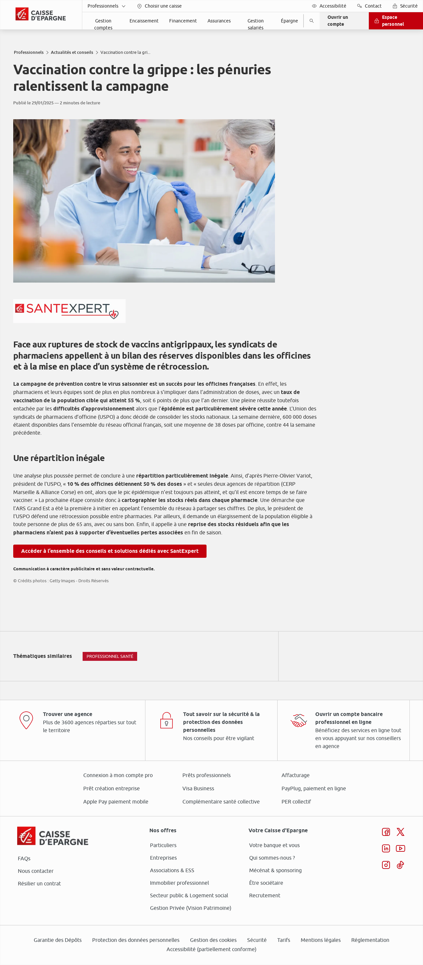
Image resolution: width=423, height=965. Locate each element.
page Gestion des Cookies (178, 538)
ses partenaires (214, 427)
